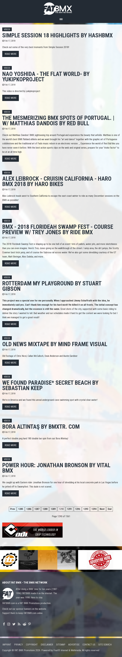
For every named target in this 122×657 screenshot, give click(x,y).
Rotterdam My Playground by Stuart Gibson (51, 286)
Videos (7, 29)
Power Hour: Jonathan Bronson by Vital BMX (56, 468)
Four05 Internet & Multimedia (67, 650)
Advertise (73, 644)
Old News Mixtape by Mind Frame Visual (54, 344)
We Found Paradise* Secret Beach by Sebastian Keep (50, 385)
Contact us (88, 644)
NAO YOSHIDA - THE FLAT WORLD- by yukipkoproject (46, 77)
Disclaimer (47, 644)
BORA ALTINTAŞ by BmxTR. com (41, 426)
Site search (105, 644)
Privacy (18, 644)
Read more (10, 54)
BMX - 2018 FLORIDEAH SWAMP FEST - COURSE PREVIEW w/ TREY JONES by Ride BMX (57, 229)
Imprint (6, 644)
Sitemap (60, 644)
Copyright (32, 644)
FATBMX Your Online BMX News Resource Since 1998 (61, 7)
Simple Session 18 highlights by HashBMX (57, 35)
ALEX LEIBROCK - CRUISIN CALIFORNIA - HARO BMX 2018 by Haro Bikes (56, 181)
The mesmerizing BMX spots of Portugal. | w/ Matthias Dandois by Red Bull (58, 120)
